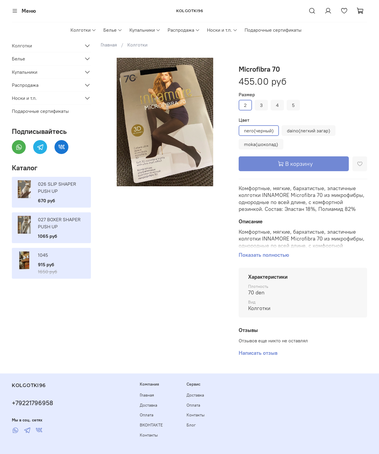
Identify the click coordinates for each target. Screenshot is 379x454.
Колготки (83, 30)
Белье (112, 30)
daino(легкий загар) (308, 131)
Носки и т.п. (222, 30)
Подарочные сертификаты (273, 30)
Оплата (146, 415)
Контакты (149, 435)
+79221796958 (32, 403)
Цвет (244, 120)
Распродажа (184, 30)
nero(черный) (259, 131)
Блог (191, 425)
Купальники (144, 30)
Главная (109, 45)
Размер (247, 94)
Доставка (148, 405)
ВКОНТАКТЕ (151, 425)
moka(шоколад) (261, 144)
